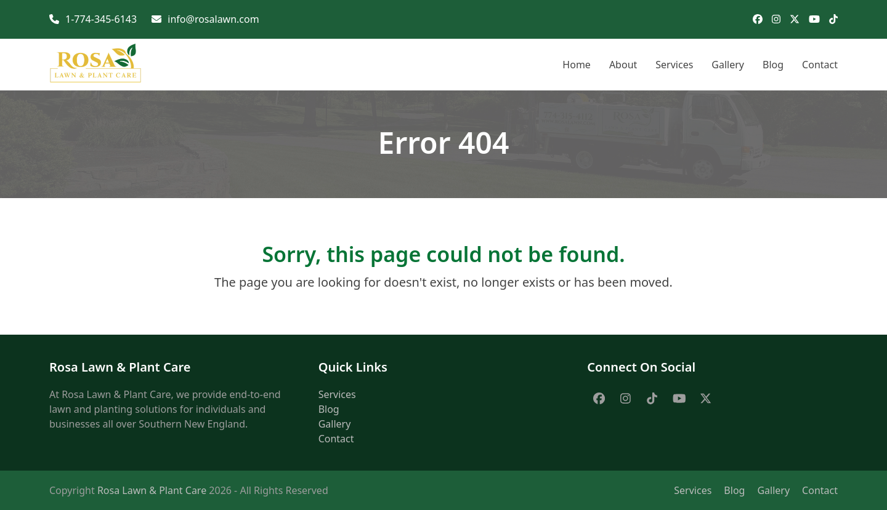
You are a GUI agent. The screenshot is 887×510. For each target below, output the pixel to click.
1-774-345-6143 (101, 19)
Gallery (334, 424)
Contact (336, 438)
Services (337, 394)
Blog (328, 409)
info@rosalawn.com (213, 19)
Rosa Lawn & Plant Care (151, 490)
